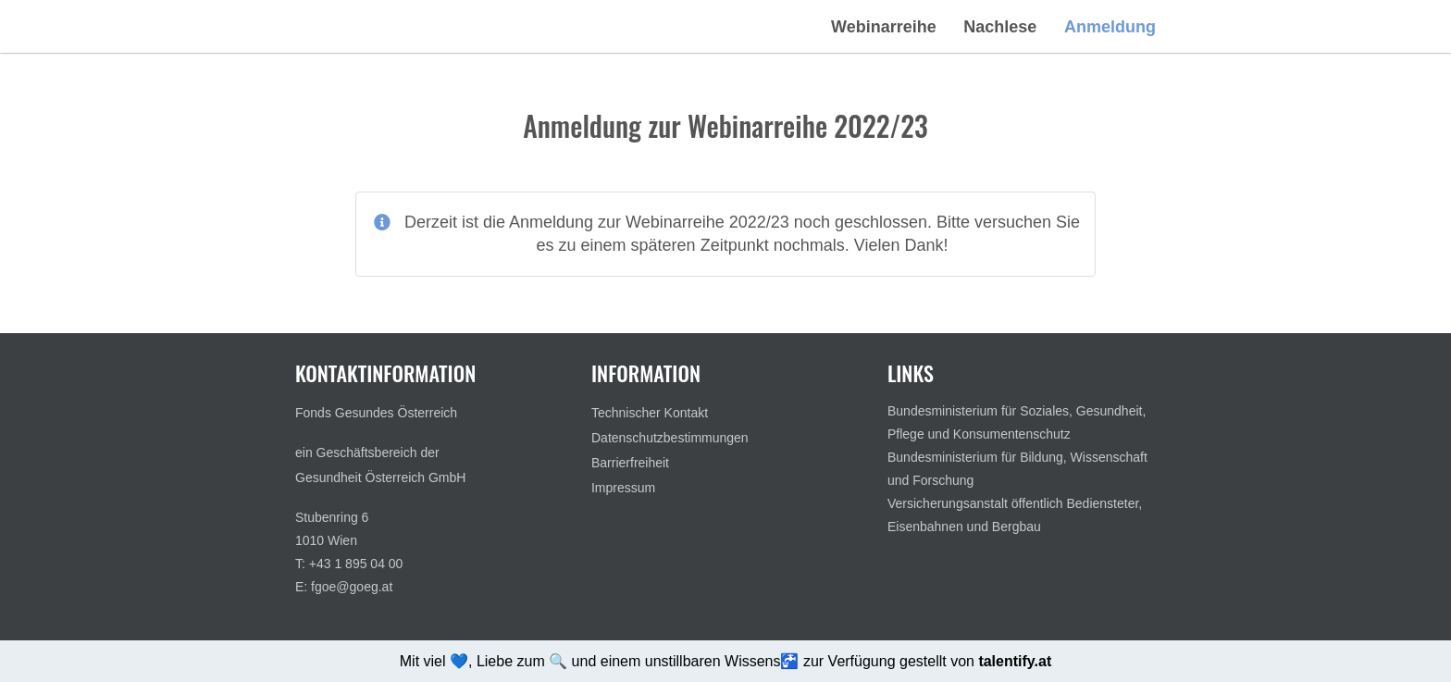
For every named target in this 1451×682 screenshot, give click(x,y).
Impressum (623, 487)
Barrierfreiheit (630, 462)
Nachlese (999, 27)
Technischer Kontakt (649, 412)
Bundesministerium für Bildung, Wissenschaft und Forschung (1017, 469)
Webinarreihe (883, 27)
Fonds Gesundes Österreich (376, 412)
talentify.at (1014, 661)
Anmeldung (1110, 27)
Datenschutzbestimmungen (670, 437)
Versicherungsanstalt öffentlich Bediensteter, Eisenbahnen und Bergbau (1014, 515)
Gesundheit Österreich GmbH (380, 477)
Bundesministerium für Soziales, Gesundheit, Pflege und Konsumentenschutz (1016, 422)
